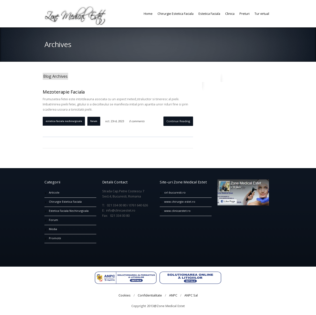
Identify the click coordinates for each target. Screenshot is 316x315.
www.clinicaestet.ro (177, 211)
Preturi (244, 13)
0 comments (136, 121)
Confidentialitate (150, 295)
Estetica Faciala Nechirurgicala (64, 121)
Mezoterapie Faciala (64, 92)
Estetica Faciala (209, 13)
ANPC (173, 295)
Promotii (55, 238)
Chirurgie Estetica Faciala (176, 13)
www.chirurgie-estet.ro (179, 201)
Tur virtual (262, 13)
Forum (93, 121)
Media (53, 229)
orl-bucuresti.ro (175, 192)
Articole (54, 192)
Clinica (230, 13)
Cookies (124, 295)
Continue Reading (178, 121)
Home (148, 13)
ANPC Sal (191, 295)
